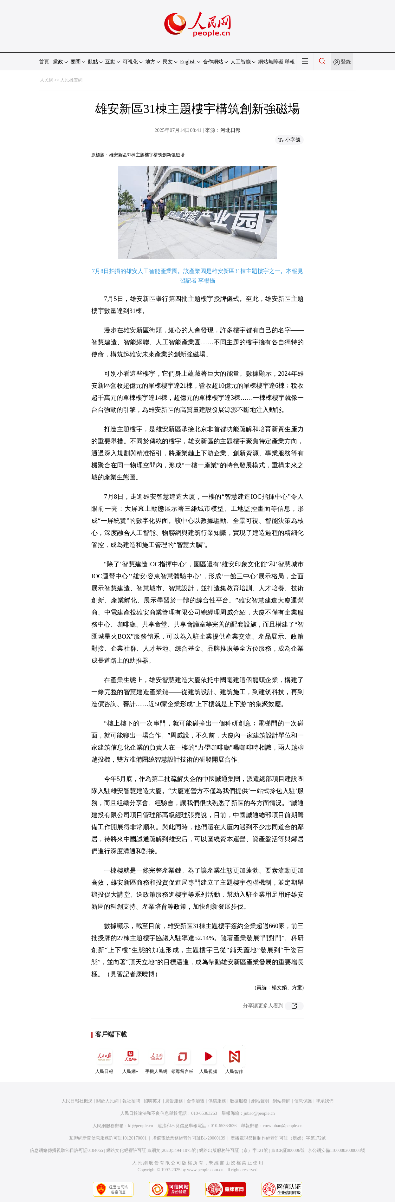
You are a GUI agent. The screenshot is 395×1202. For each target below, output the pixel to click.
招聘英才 (152, 1101)
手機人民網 (156, 1059)
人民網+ (130, 1059)
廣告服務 (174, 1101)
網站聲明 (260, 1101)
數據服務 (239, 1101)
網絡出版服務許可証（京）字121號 (233, 1150)
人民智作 (234, 1059)
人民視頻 (208, 1059)
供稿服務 (217, 1101)
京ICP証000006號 (288, 1150)
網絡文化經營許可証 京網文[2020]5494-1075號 (151, 1150)
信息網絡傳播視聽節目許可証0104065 (66, 1150)
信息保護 (303, 1101)
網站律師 (281, 1101)
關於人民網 (107, 1101)
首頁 (44, 61)
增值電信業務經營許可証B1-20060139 (188, 1138)
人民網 (46, 80)
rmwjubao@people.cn (282, 1125)
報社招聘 (131, 1101)
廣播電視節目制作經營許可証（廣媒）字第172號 (278, 1138)
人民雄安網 (71, 80)
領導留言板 (182, 1059)
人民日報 (104, 1059)
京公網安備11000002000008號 (336, 1150)
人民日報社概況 (77, 1101)
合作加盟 (195, 1101)
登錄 (346, 61)
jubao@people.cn (259, 1113)
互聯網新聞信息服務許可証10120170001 (108, 1138)
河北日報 (230, 130)
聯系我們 (324, 1101)
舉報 (290, 61)
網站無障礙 (270, 61)
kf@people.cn (140, 1125)
